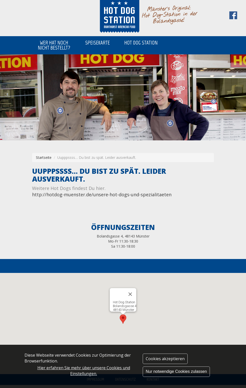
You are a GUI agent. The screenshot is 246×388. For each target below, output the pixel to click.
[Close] (130, 294)
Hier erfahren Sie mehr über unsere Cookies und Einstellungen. (83, 370)
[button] (123, 319)
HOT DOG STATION (141, 42)
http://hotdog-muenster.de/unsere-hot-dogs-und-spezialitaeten (101, 194)
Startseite (44, 157)
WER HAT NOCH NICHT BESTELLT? (54, 45)
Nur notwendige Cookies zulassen (176, 371)
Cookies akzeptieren (165, 358)
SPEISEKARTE (97, 42)
